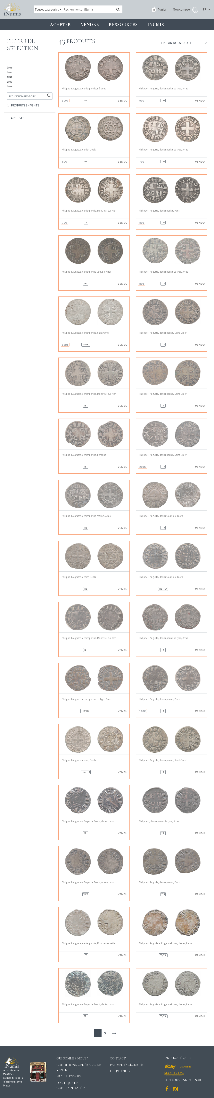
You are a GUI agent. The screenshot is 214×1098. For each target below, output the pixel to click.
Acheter (60, 24)
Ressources (123, 24)
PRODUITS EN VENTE (25, 105)
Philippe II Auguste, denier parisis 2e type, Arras (163, 88)
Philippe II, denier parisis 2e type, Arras (159, 821)
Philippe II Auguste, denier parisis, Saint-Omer (85, 332)
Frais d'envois (68, 1076)
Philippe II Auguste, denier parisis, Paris (159, 210)
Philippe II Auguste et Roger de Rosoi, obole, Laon (88, 882)
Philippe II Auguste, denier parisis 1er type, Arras (86, 271)
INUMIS (155, 24)
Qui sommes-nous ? (72, 1058)
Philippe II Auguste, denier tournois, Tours (161, 515)
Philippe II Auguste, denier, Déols (79, 149)
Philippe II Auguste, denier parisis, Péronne (84, 88)
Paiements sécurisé (126, 1065)
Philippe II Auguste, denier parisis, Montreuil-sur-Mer (89, 210)
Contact (118, 1058)
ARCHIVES (17, 118)
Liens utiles (120, 1071)
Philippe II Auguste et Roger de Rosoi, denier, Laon (88, 821)
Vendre (90, 24)
